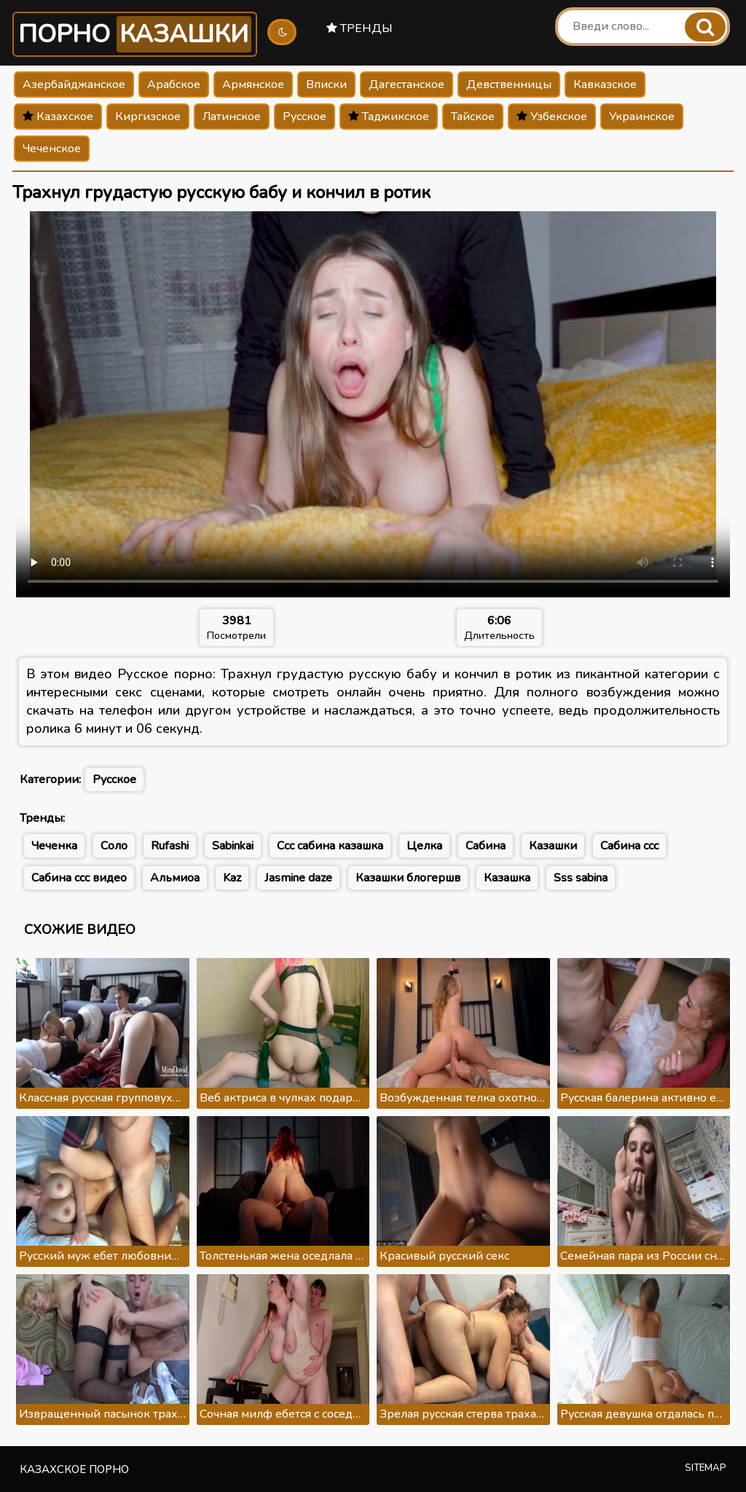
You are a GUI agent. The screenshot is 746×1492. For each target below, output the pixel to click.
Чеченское (52, 149)
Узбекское (552, 117)
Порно (134, 34)
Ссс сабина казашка (330, 846)
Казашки (553, 846)
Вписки (326, 84)
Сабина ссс (629, 846)
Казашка (507, 878)
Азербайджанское (74, 84)
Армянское (253, 84)
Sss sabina (581, 878)
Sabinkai (233, 846)
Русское (304, 117)
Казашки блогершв (408, 878)
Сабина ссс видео (79, 878)
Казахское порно (74, 1469)
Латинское (232, 117)
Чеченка (54, 846)
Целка (424, 846)
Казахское (58, 117)
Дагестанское (406, 84)
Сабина (486, 846)
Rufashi (170, 846)
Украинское (642, 117)
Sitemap (705, 1468)
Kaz (232, 878)
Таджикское (388, 117)
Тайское (473, 117)
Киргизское (148, 117)
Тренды (359, 28)
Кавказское (605, 84)
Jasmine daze (298, 878)
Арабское (173, 84)
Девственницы (508, 84)
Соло (114, 846)
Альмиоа (175, 878)
